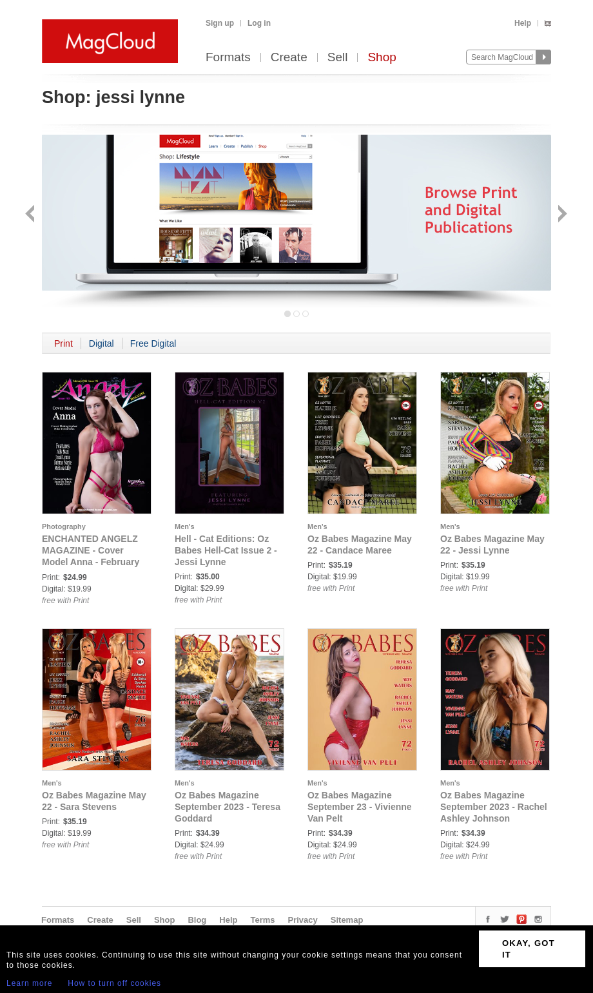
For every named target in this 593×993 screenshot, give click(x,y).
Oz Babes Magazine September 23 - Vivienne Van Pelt (359, 807)
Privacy (303, 920)
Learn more (29, 983)
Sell (337, 58)
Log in (259, 23)
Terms (262, 920)
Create (289, 58)
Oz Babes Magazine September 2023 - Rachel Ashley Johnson (493, 807)
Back (31, 214)
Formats (228, 58)
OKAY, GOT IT (528, 948)
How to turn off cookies (114, 983)
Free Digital (153, 343)
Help (522, 23)
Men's (185, 526)
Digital (101, 343)
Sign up (220, 23)
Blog (197, 920)
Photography (64, 526)
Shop (381, 58)
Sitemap (347, 920)
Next (561, 214)
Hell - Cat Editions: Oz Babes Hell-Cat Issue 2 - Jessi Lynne (226, 550)
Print (63, 343)
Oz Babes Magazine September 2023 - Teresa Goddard (227, 807)
